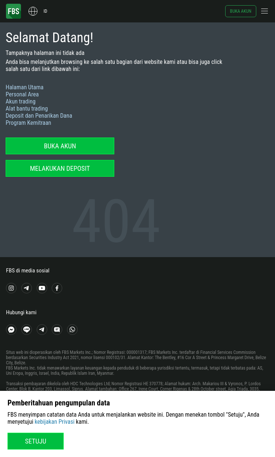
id (45, 11)
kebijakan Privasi (55, 421)
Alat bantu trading (27, 108)
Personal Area (22, 94)
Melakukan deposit (60, 168)
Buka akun (240, 11)
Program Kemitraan (28, 122)
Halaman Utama (24, 87)
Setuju (35, 441)
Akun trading (21, 101)
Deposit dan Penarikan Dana (39, 115)
